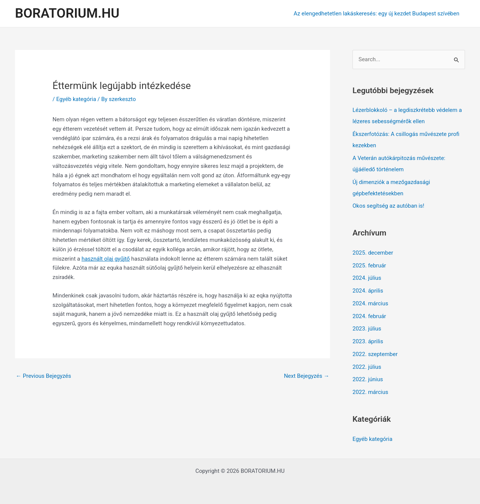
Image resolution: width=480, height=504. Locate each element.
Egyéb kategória (76, 99)
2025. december (372, 252)
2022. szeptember (375, 354)
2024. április (367, 290)
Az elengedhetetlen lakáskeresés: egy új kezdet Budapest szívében (376, 13)
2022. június (367, 379)
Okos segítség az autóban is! (388, 205)
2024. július (366, 278)
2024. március (370, 303)
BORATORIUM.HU (67, 13)
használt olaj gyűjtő (105, 258)
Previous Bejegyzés (43, 376)
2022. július (366, 367)
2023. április (367, 341)
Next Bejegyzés (306, 376)
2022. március (370, 392)
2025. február (369, 265)
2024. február (369, 316)
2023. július (366, 328)
